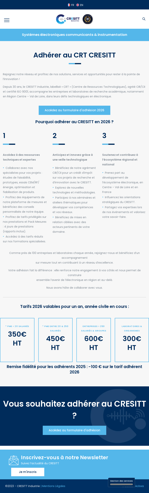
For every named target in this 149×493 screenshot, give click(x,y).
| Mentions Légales (53, 486)
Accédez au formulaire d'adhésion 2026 (74, 110)
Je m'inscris (28, 472)
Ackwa (139, 486)
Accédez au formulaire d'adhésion (74, 430)
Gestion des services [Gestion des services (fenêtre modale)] (121, 482)
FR (70, 5)
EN (79, 5)
